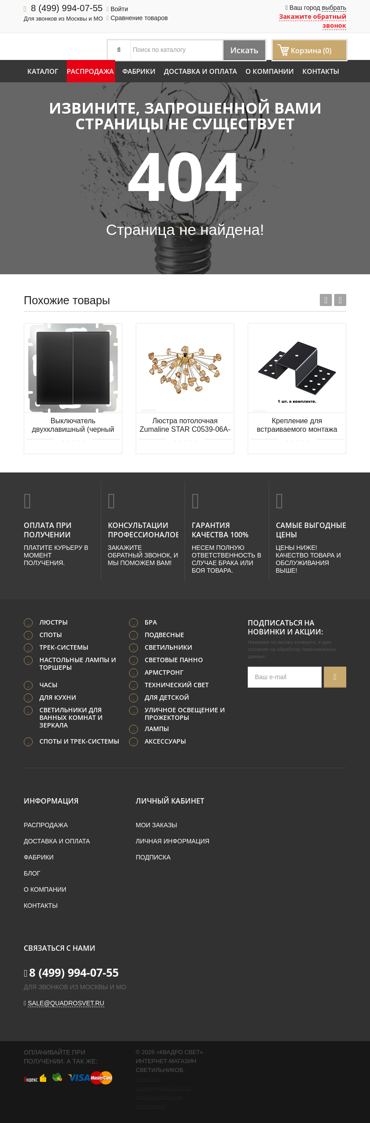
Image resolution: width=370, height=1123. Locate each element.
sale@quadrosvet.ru (66, 1002)
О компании (269, 71)
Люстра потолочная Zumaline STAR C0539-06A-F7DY (185, 425)
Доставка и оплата (200, 71)
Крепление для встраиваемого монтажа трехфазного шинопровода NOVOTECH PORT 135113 (296, 425)
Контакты (320, 71)
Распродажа (90, 71)
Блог (32, 872)
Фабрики (138, 71)
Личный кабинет (170, 800)
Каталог (42, 71)
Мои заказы (156, 824)
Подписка (153, 856)
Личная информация (172, 840)
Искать (240, 50)
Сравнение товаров (137, 17)
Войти (117, 9)
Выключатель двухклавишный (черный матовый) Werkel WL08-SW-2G (73, 425)
